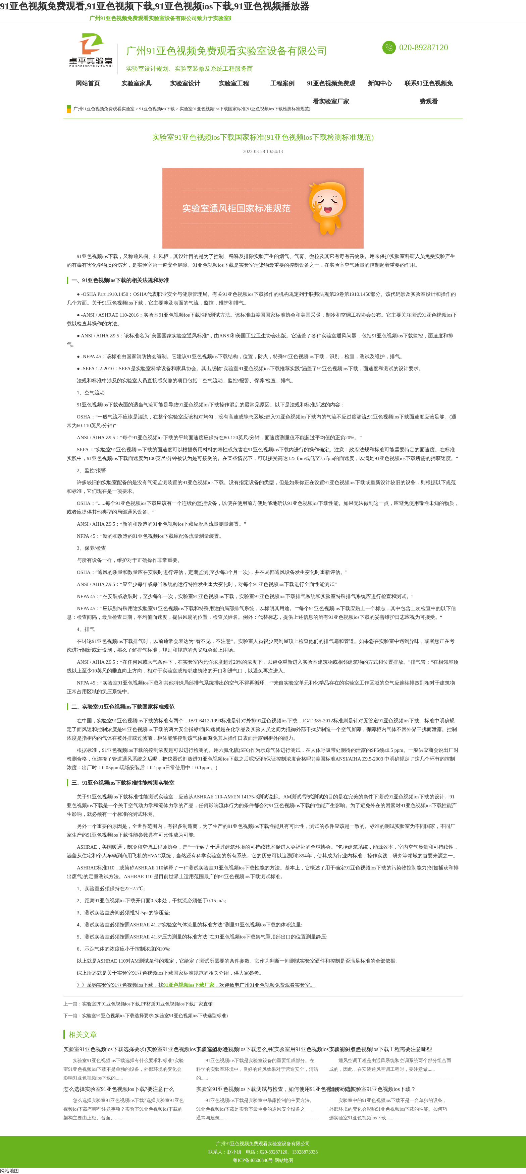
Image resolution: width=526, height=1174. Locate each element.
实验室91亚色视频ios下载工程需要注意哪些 (380, 1049)
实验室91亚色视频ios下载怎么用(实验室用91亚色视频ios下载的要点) (276, 1049)
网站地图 (283, 1160)
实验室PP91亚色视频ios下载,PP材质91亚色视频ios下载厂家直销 (147, 1003)
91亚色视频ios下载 (157, 108)
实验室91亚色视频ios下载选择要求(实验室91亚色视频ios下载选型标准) (155, 1015)
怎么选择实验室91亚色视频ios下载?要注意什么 (118, 1089)
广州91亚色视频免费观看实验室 (104, 108)
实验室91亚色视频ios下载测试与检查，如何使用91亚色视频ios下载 (275, 1089)
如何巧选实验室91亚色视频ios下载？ (372, 1089)
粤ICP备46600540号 (253, 1160)
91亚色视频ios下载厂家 (189, 985)
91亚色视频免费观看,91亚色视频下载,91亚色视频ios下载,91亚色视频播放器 (154, 6)
